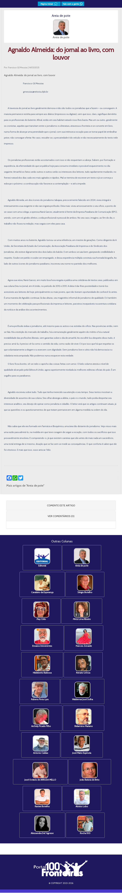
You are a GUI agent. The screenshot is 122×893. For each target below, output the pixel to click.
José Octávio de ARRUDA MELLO (40, 772)
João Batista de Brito (90, 772)
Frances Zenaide (84, 638)
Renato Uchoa (83, 664)
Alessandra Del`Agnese (42, 825)
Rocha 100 (85, 825)
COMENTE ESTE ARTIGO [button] (61, 505)
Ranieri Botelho (42, 798)
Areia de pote (82, 557)
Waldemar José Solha (82, 691)
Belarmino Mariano (84, 718)
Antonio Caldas (41, 745)
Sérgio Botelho (85, 584)
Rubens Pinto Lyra (39, 691)
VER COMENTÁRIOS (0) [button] (61, 516)
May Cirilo (41, 611)
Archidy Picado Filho (41, 718)
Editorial (42, 557)
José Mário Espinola (81, 745)
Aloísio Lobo (82, 798)
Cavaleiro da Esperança (42, 584)
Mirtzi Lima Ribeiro (82, 611)
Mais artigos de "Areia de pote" (25, 485)
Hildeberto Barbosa (42, 664)
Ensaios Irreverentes (42, 638)
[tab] (61, 505)
